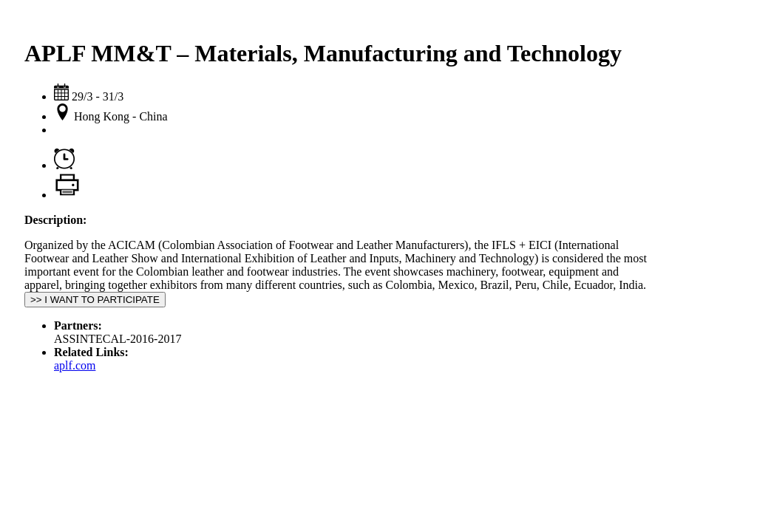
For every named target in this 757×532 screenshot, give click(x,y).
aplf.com (74, 365)
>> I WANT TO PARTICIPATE (95, 299)
